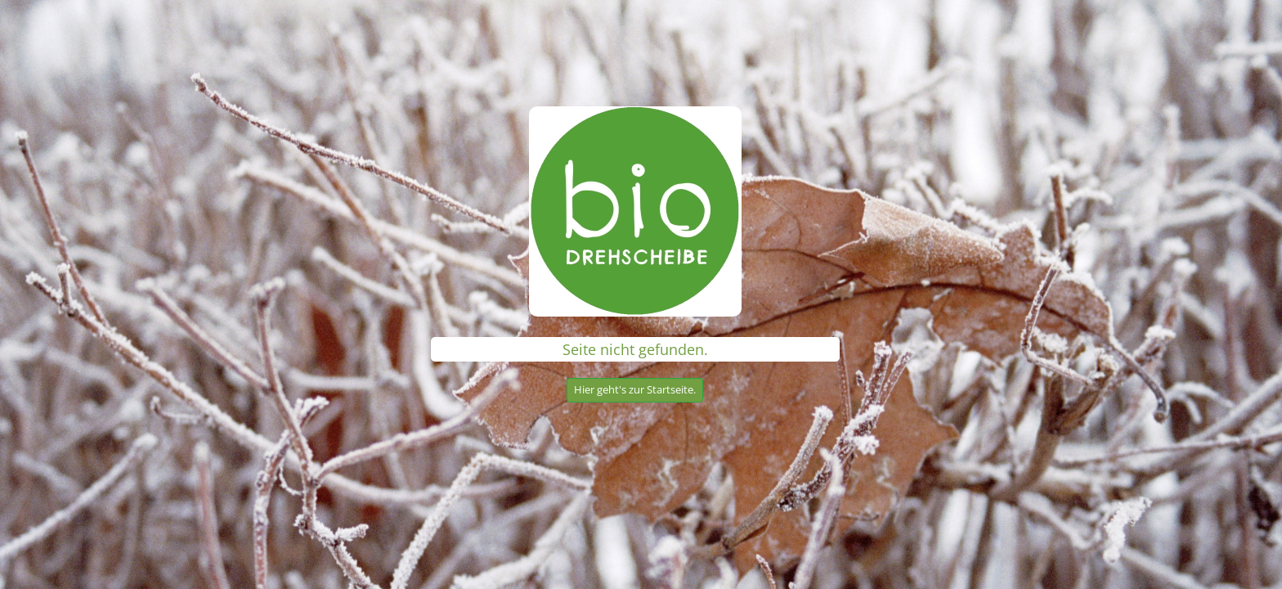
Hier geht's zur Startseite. (635, 389)
